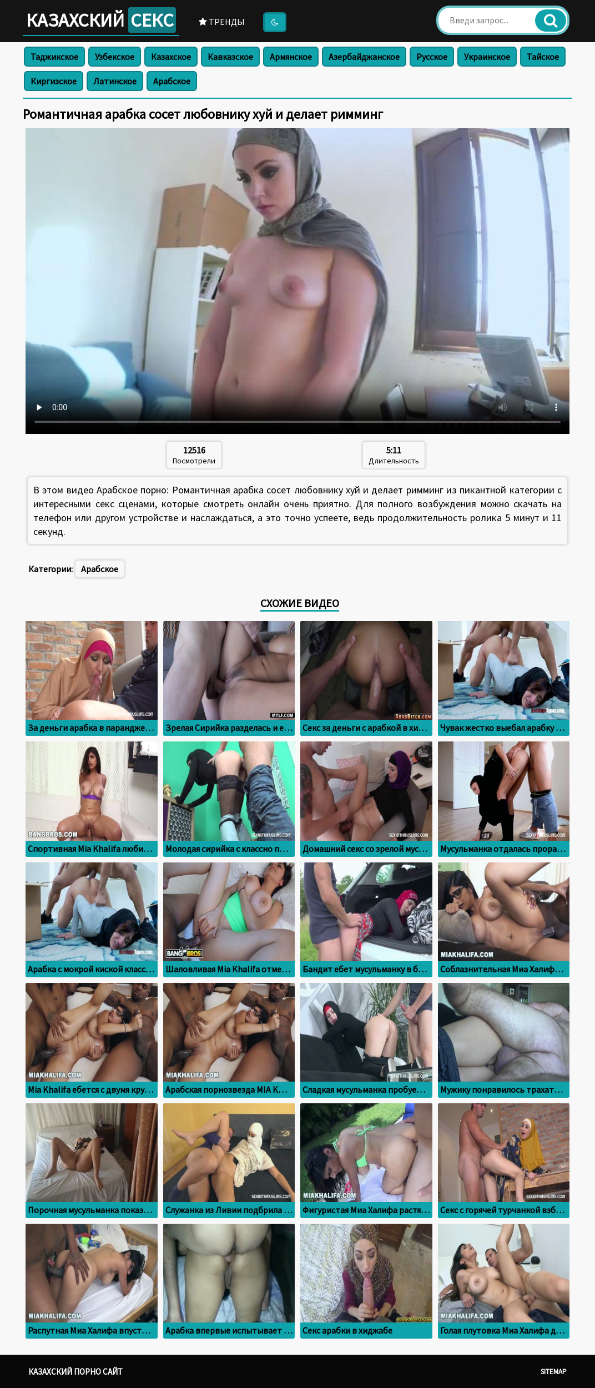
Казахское (171, 56)
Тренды (222, 21)
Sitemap (554, 1371)
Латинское (115, 81)
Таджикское (54, 56)
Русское (431, 56)
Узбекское (114, 56)
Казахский (101, 20)
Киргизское (54, 81)
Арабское (171, 81)
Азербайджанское (364, 56)
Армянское (291, 56)
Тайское (543, 56)
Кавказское (230, 56)
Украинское (487, 56)
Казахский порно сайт (75, 1371)
